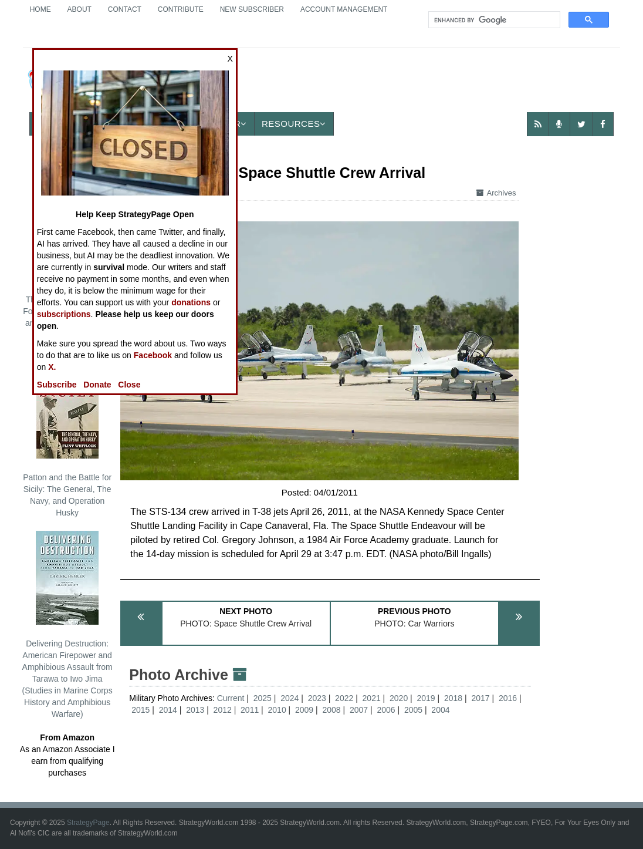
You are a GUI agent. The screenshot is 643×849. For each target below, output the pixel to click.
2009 (304, 710)
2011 (250, 710)
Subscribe (57, 384)
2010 (277, 710)
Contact (124, 9)
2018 (453, 698)
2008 (331, 710)
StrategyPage (88, 822)
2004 (440, 710)
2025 (262, 698)
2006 (386, 710)
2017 (480, 698)
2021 (372, 698)
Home (40, 9)
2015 (140, 710)
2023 (317, 698)
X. (52, 367)
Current (232, 698)
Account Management (343, 9)
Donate (97, 384)
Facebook (153, 355)
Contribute (181, 9)
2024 (289, 698)
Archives (496, 192)
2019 (426, 698)
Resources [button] (294, 124)
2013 (195, 710)
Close (129, 384)
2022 (344, 698)
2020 (399, 698)
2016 (508, 698)
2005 (413, 710)
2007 (359, 710)
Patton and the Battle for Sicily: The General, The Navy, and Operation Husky (67, 441)
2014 (168, 710)
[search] (493, 20)
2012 (223, 710)
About (79, 9)
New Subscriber (252, 9)
